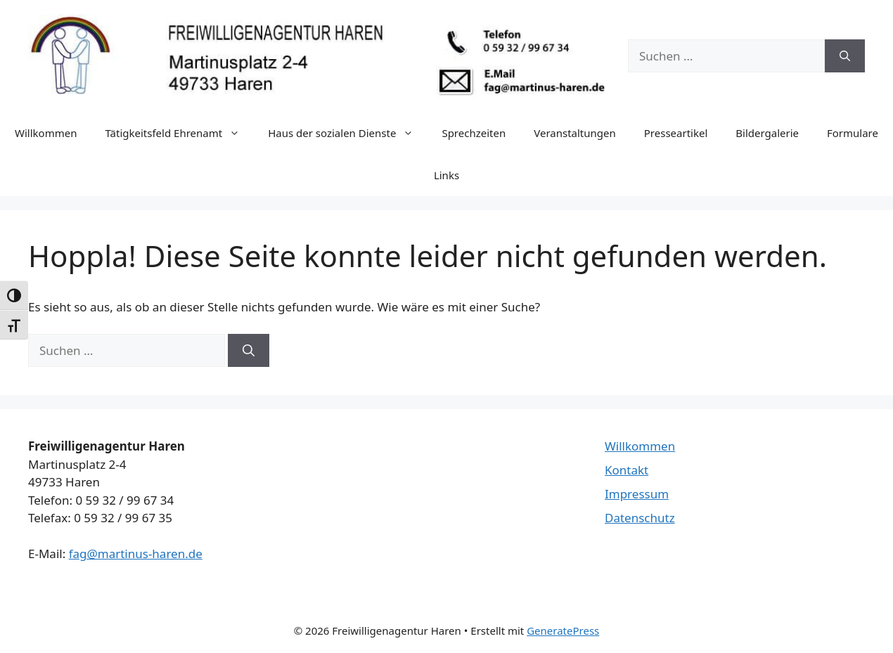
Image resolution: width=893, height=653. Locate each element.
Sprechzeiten (474, 133)
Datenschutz (640, 518)
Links (446, 175)
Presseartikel (676, 133)
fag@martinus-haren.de (136, 553)
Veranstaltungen (575, 133)
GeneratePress (563, 630)
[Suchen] (845, 56)
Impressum (637, 494)
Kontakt (626, 470)
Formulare (852, 133)
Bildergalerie (767, 133)
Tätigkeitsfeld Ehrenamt (179, 133)
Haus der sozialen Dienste (348, 133)
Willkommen (46, 133)
